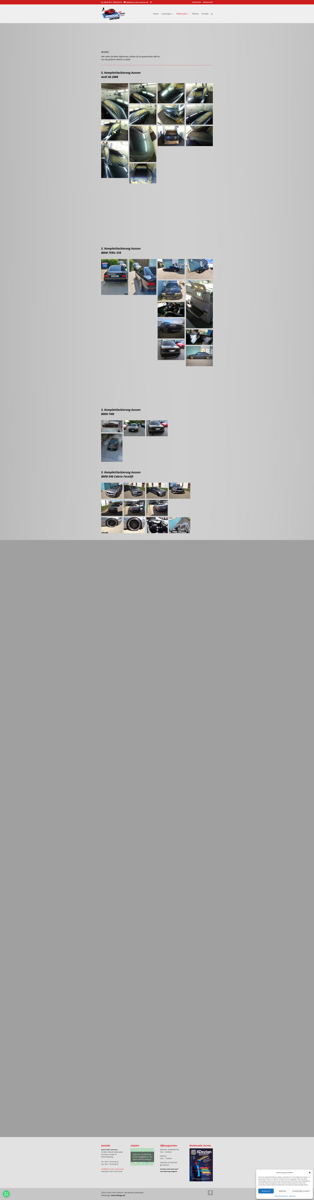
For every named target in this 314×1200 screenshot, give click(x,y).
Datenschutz (208, 2)
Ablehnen (282, 1191)
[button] (310, 1173)
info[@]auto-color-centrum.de (112, 1169)
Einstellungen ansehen (301, 1191)
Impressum (292, 1196)
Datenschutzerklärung (281, 1196)
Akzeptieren (266, 1191)
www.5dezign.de (118, 1195)
